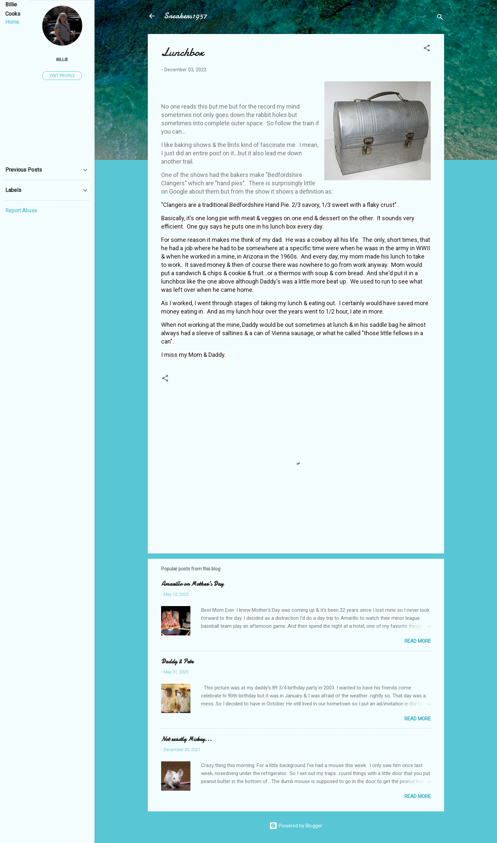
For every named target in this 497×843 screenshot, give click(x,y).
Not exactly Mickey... (186, 739)
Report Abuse (21, 210)
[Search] (440, 18)
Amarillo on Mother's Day (192, 584)
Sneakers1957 (185, 15)
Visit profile (62, 75)
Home (12, 22)
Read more (417, 641)
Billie (62, 59)
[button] (427, 49)
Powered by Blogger (295, 826)
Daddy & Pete (177, 661)
